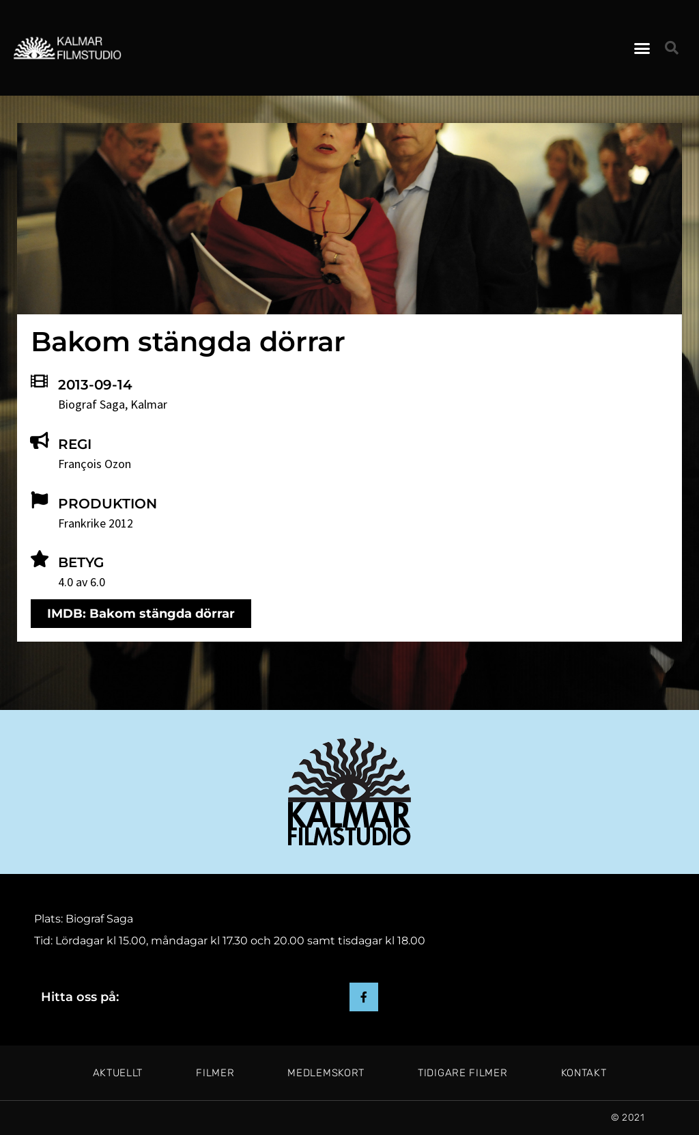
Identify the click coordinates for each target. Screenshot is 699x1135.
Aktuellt (118, 1073)
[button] (642, 48)
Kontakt (584, 1073)
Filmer (215, 1073)
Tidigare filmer (463, 1073)
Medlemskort (326, 1073)
